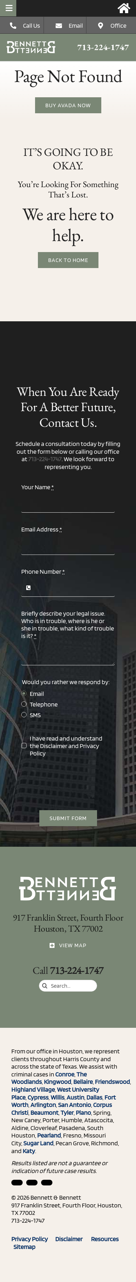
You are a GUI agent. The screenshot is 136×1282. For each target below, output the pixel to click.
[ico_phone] (31, 44)
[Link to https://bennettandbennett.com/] (124, 8)
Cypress (38, 1097)
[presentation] (75, 783)
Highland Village (33, 1089)
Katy (29, 1151)
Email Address (41, 529)
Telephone (44, 704)
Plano (83, 1112)
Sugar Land (38, 1143)
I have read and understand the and (66, 746)
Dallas (94, 1097)
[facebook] (32, 1182)
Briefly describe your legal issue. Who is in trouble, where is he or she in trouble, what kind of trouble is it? (67, 624)
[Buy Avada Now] (68, 106)
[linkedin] (17, 1182)
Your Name (37, 487)
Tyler (67, 1112)
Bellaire (83, 1081)
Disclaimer (53, 745)
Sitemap (24, 1246)
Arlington (43, 1104)
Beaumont (44, 1112)
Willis (57, 1097)
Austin (75, 1097)
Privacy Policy (33, 1239)
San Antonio (74, 1104)
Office (118, 25)
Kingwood (57, 1081)
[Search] (45, 986)
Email (76, 25)
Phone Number (43, 571)
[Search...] (68, 986)
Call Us (31, 25)
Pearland (49, 1135)
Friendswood (112, 1081)
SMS (35, 715)
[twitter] (46, 1182)
